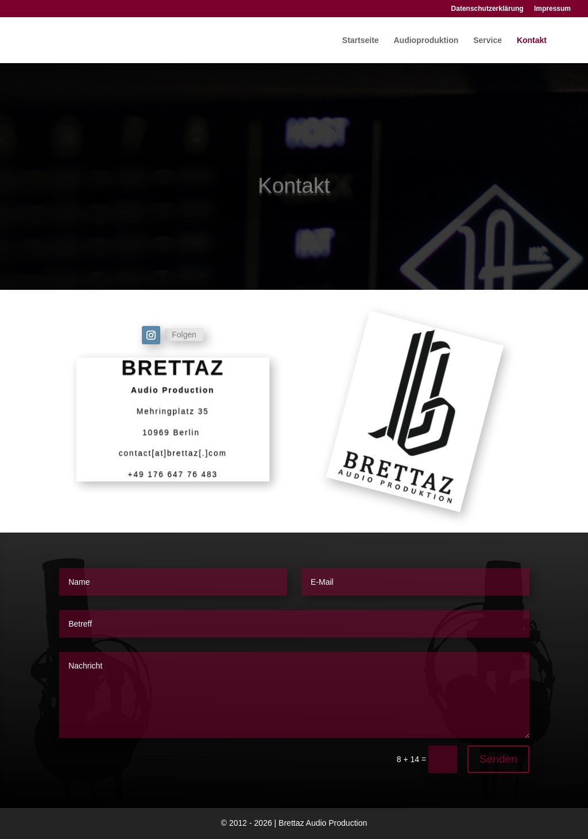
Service (487, 40)
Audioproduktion (426, 40)
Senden (498, 759)
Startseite (360, 40)
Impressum (552, 9)
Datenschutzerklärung (487, 9)
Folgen (184, 334)
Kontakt (532, 40)
